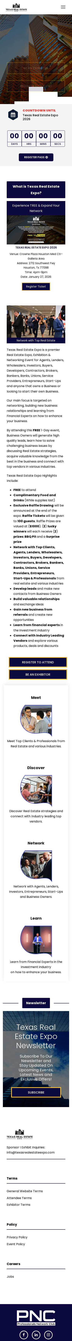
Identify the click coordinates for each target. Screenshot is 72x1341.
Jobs (10, 1276)
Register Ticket (36, 286)
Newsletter (36, 1003)
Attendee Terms (19, 1198)
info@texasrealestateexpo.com (31, 1152)
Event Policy (16, 1244)
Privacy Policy (17, 1237)
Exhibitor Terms (18, 1205)
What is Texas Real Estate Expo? (36, 189)
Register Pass (36, 157)
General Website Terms (25, 1191)
